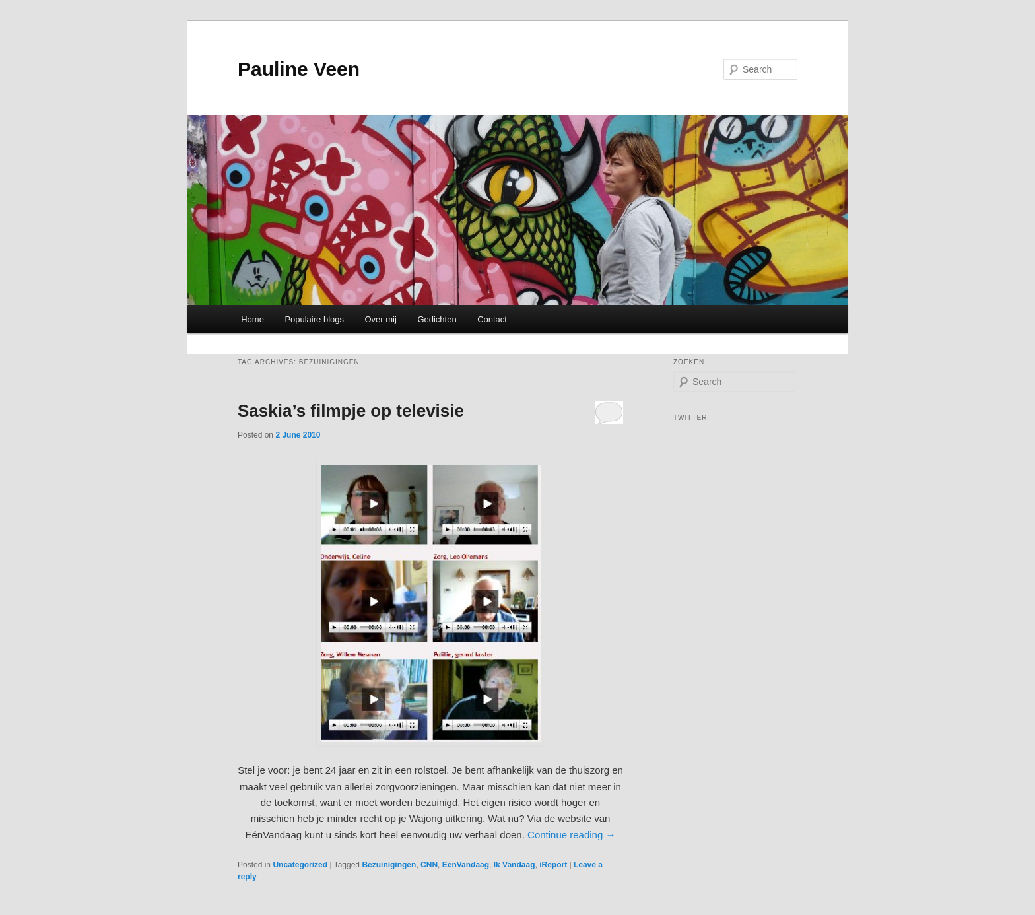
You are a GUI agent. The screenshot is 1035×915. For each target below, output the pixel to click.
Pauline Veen (299, 69)
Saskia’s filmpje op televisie (351, 411)
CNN (429, 864)
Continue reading (571, 834)
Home (252, 319)
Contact (492, 319)
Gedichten (436, 319)
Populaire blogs (314, 319)
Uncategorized (300, 864)
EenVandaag (465, 864)
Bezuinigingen (389, 864)
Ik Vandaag (514, 864)
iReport (553, 864)
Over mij (381, 319)
